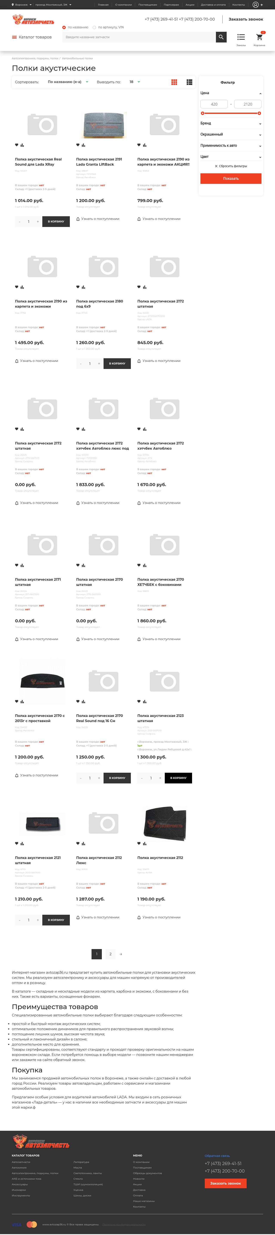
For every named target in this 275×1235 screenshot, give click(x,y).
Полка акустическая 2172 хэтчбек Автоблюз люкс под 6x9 (102, 446)
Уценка (78, 1190)
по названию (75, 27)
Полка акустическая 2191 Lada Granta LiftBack (99, 161)
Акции (190, 4)
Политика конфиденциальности (124, 1224)
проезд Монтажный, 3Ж (51, 4)
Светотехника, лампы (87, 1173)
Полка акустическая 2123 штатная (160, 718)
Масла (77, 1168)
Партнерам (171, 4)
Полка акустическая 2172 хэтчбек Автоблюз (160, 445)
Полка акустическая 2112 (160, 858)
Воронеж (21, 4)
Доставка (139, 1190)
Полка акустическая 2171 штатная (38, 582)
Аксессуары (20, 1184)
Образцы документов (147, 1173)
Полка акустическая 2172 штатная (160, 303)
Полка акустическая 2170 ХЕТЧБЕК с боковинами (160, 582)
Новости (138, 1179)
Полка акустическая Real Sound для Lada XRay (38, 161)
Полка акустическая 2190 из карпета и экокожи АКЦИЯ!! (163, 161)
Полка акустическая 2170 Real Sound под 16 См (99, 718)
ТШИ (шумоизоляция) (88, 1184)
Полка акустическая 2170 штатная (99, 582)
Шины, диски (82, 1195)
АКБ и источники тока (26, 1179)
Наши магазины (144, 1201)
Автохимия (19, 1168)
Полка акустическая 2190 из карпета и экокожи (41, 303)
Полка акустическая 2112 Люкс (99, 860)
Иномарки (19, 1190)
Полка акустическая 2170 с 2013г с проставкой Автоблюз (40, 719)
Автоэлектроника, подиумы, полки (35, 1173)
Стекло (78, 1179)
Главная (103, 4)
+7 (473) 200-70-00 (197, 19)
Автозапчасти (21, 1162)
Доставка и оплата (213, 4)
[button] (67, 82)
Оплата (138, 1195)
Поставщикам (147, 4)
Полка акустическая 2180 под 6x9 (99, 303)
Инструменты (21, 1195)
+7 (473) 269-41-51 (161, 19)
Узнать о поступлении (98, 219)
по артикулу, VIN (108, 27)
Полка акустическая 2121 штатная (38, 860)
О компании (123, 4)
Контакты (238, 4)
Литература (81, 1162)
